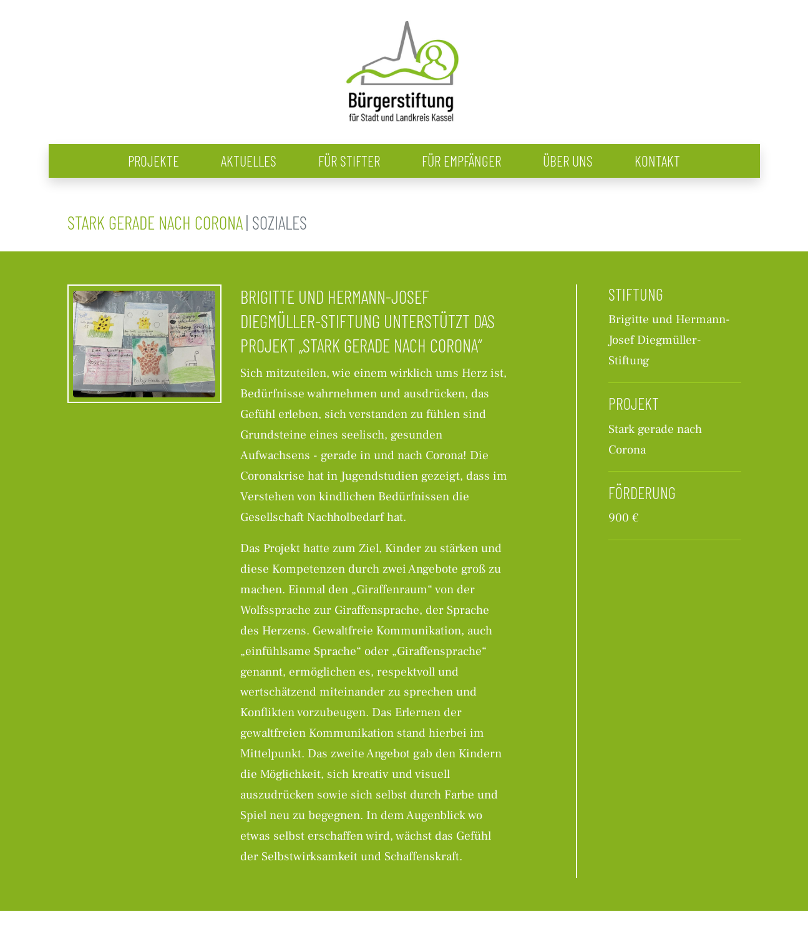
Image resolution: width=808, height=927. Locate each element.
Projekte (153, 161)
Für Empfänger (461, 161)
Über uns (568, 161)
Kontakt (657, 161)
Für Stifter (349, 161)
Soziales (279, 222)
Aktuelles (248, 161)
